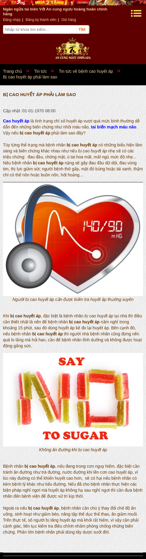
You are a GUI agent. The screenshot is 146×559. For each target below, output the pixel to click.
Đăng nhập (12, 20)
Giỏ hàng (68, 20)
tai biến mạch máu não (113, 127)
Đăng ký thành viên (41, 20)
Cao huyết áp (16, 121)
